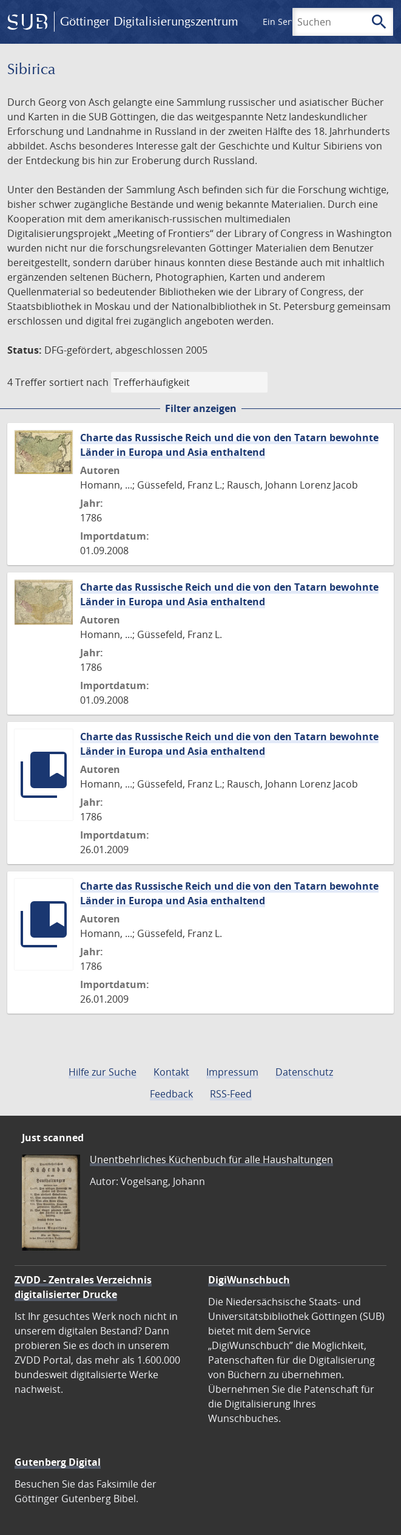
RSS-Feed (231, 1094)
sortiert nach (79, 382)
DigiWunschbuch (249, 1279)
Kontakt (171, 1072)
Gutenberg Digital (58, 1462)
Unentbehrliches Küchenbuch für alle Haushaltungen (211, 1159)
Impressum (232, 1072)
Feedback (171, 1094)
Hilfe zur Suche (102, 1072)
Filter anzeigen (201, 408)
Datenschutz (304, 1072)
